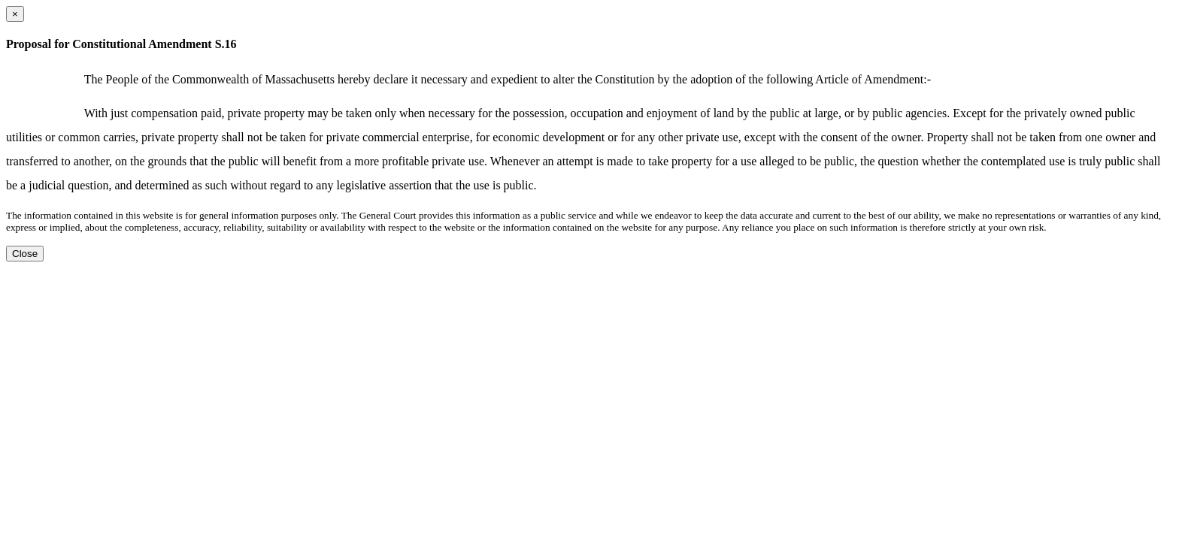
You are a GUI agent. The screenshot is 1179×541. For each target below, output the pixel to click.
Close (25, 253)
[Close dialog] (15, 14)
